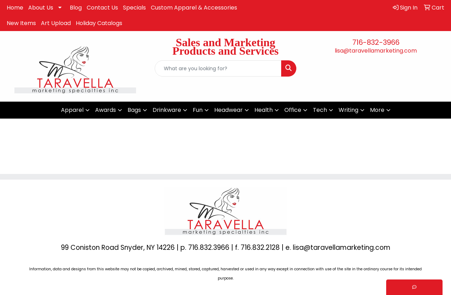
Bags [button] (134, 110)
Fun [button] (198, 110)
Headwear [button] (228, 110)
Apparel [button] (72, 110)
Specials (134, 8)
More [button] (377, 110)
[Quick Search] (218, 68)
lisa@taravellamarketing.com (376, 51)
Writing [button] (348, 110)
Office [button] (292, 110)
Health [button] (263, 110)
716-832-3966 (376, 42)
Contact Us (102, 8)
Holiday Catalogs (99, 23)
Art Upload (56, 23)
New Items (21, 23)
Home (15, 8)
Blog (76, 8)
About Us (40, 8)
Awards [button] (105, 110)
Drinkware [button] (167, 110)
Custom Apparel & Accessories (194, 8)
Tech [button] (320, 110)
